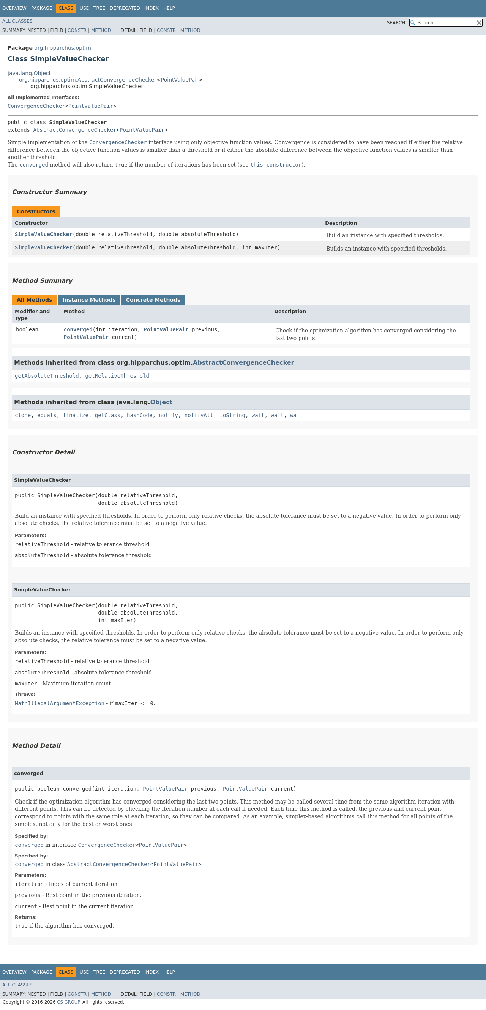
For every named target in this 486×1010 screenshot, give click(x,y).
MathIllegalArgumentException (59, 703)
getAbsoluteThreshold (47, 376)
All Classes (17, 21)
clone (23, 415)
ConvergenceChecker (36, 106)
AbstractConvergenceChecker (74, 130)
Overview (14, 8)
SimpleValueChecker (44, 234)
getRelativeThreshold (117, 376)
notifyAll (199, 415)
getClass (107, 415)
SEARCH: (397, 22)
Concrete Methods (153, 300)
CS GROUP (68, 1002)
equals (47, 415)
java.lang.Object (29, 73)
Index (152, 8)
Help (169, 8)
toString (232, 415)
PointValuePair (180, 80)
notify (168, 415)
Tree (99, 8)
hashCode (139, 415)
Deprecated (125, 8)
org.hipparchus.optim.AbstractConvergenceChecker (87, 80)
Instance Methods (88, 300)
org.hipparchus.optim (62, 48)
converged (78, 329)
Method (101, 30)
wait (258, 415)
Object (161, 402)
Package (41, 8)
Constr (77, 30)
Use (84, 8)
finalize (75, 415)
